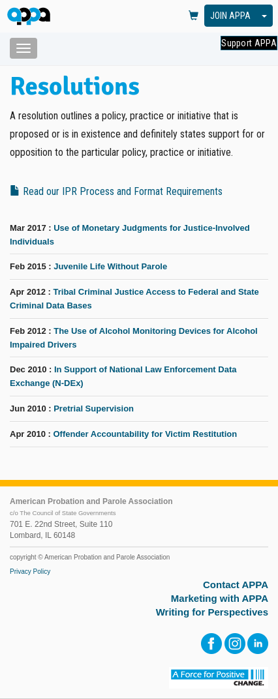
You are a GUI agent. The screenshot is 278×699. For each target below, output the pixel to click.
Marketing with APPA (219, 598)
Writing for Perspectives (212, 611)
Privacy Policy (30, 571)
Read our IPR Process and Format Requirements (116, 191)
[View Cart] (193, 16)
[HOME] (31, 17)
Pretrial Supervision (94, 408)
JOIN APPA (230, 15)
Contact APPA (235, 584)
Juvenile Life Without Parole (110, 266)
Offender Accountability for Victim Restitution (145, 434)
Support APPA (249, 43)
